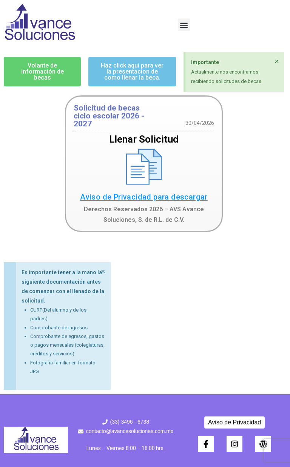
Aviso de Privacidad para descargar (144, 196)
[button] (184, 24)
